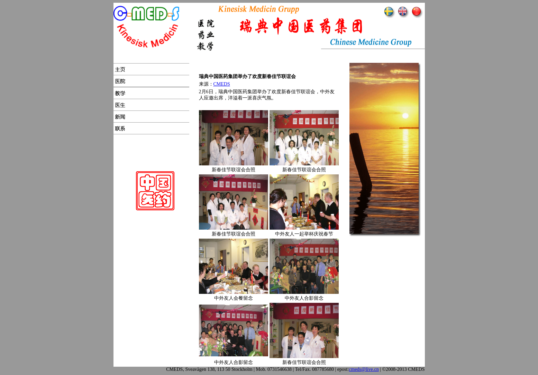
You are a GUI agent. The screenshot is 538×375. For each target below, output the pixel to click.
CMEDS (221, 84)
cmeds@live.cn (364, 369)
